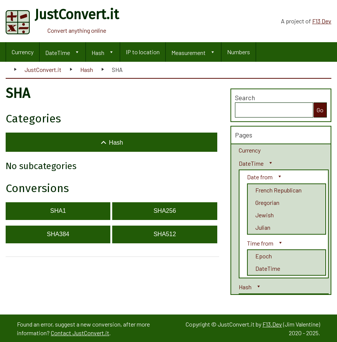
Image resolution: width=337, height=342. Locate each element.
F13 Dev (321, 20)
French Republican (278, 190)
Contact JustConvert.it (80, 332)
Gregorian (267, 202)
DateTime (57, 52)
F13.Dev (272, 324)
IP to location (143, 51)
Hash (97, 52)
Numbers (238, 51)
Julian (262, 227)
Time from (260, 243)
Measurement (188, 52)
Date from (260, 176)
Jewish (264, 214)
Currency (23, 51)
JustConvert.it (42, 69)
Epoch (263, 256)
